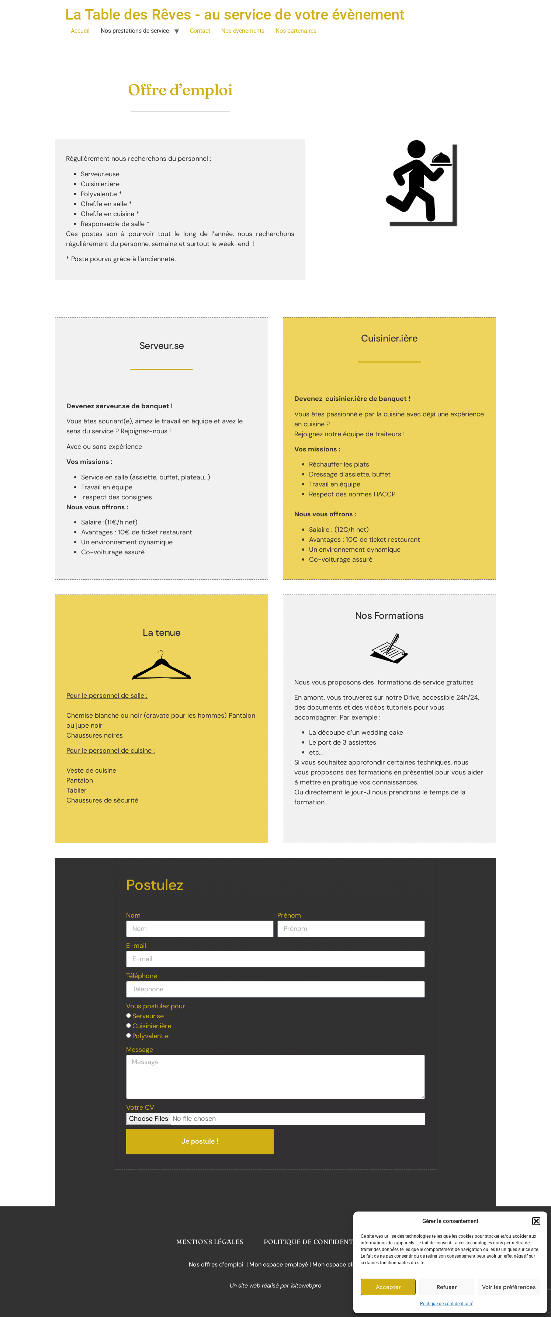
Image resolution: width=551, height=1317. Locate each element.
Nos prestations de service (135, 30)
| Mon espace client (336, 1264)
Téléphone (141, 975)
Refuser (447, 1287)
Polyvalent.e (150, 1036)
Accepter (388, 1287)
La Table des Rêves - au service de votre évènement (234, 14)
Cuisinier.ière (151, 1026)
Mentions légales (209, 1241)
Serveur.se (148, 1016)
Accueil (80, 30)
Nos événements (242, 30)
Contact (200, 30)
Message (139, 1049)
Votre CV (140, 1107)
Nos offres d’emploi (217, 1264)
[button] (536, 1221)
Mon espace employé (279, 1264)
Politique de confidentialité (446, 1303)
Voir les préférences (509, 1287)
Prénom (289, 915)
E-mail (136, 945)
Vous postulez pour (155, 1006)
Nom (133, 915)
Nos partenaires (296, 30)
